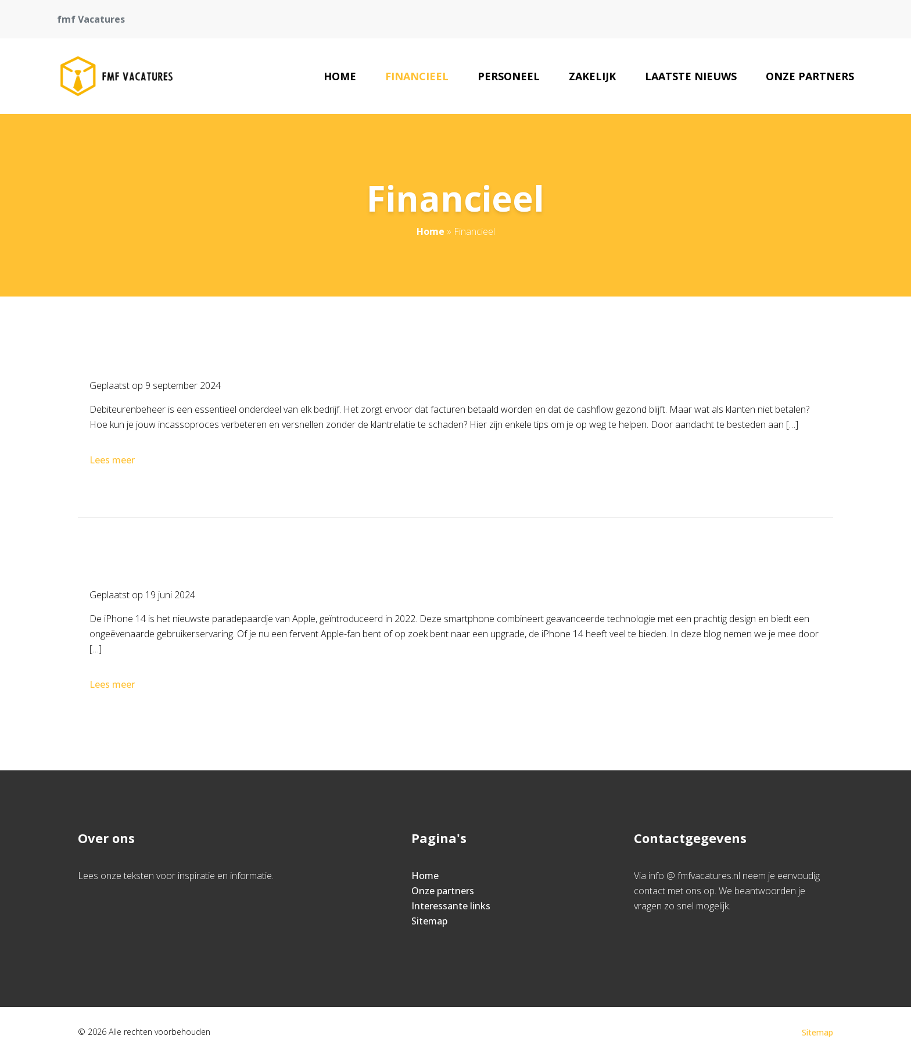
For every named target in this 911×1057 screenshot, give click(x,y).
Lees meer (113, 459)
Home (340, 76)
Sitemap (429, 921)
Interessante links (450, 905)
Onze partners (810, 76)
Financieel (417, 76)
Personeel (509, 76)
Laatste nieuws (691, 76)
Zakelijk (592, 76)
